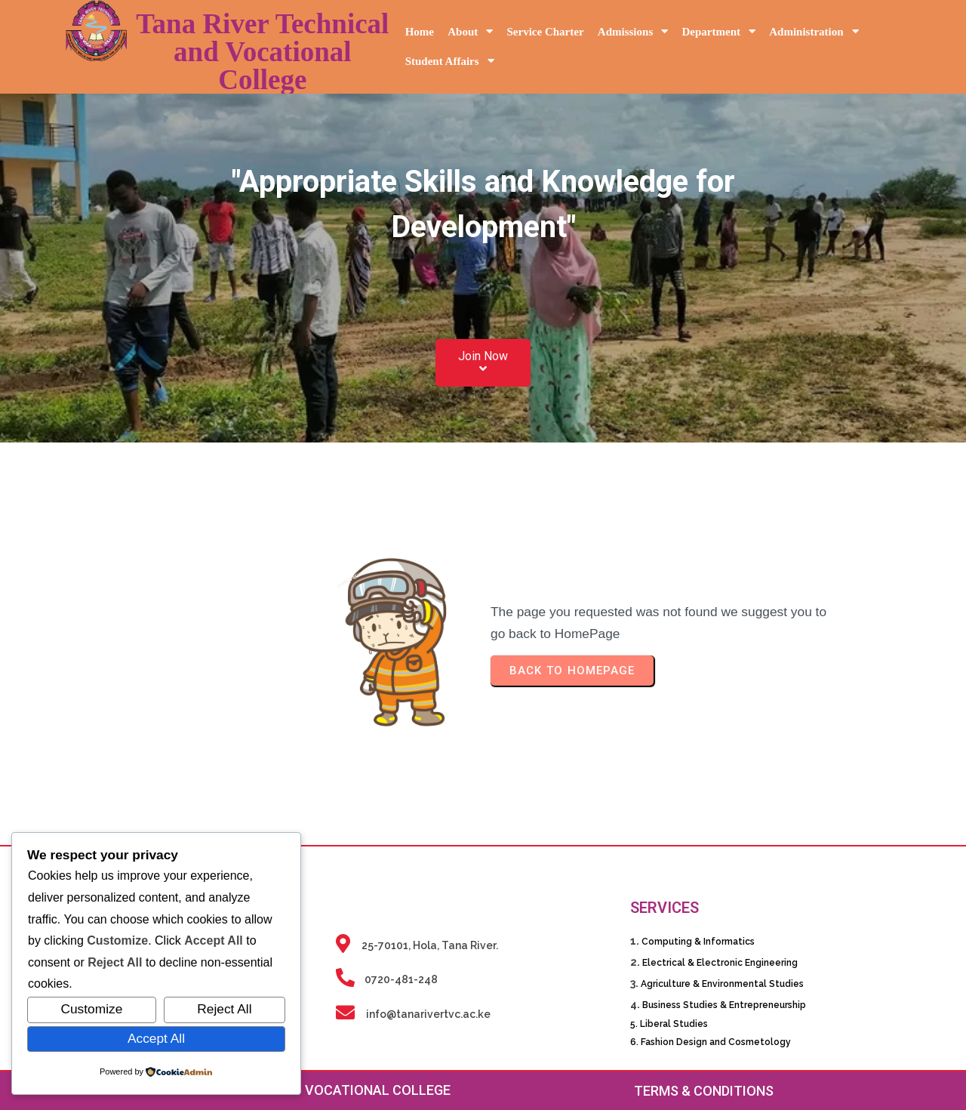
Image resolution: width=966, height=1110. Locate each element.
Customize (91, 1008)
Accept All (156, 1038)
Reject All (224, 1008)
